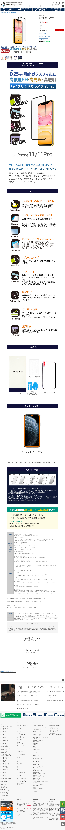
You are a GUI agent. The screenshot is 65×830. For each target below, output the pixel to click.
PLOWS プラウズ (36, 769)
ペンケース (19, 730)
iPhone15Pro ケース (5, 746)
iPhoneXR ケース (4, 777)
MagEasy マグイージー (37, 758)
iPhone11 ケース (4, 772)
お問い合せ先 (52, 799)
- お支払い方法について (54, 728)
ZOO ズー (35, 787)
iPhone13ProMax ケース (5, 761)
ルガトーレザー (20, 763)
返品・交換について (41, 817)
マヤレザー (19, 775)
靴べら (18, 748)
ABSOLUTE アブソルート (38, 729)
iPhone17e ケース (4, 728)
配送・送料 (19, 799)
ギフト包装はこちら (53, 733)
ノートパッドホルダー (21, 734)
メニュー (43, 6)
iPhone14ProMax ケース (5, 754)
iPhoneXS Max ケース (5, 775)
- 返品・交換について (53, 731)
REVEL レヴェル (36, 772)
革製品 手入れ (19, 727)
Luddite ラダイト (36, 753)
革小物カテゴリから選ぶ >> (22, 725)
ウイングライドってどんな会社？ (56, 734)
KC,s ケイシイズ (36, 752)
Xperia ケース (3, 783)
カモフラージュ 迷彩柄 (21, 780)
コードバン (19, 770)
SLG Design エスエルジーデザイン (40, 773)
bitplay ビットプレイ (37, 734)
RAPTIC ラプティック (37, 770)
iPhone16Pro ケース (5, 740)
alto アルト (35, 732)
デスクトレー (19, 736)
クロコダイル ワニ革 (21, 772)
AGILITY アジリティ (37, 731)
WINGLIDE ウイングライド (38, 784)
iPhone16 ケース (4, 737)
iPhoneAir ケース (4, 734)
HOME (2, 12)
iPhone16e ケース (4, 735)
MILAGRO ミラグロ (37, 761)
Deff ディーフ (35, 744)
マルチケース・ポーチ (21, 751)
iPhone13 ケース (4, 758)
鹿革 (18, 767)
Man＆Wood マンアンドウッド (39, 760)
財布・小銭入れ (20, 739)
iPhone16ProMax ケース (5, 742)
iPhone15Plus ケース (5, 745)
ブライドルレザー (20, 761)
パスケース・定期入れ (21, 737)
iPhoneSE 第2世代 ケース (6, 767)
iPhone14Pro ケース (5, 752)
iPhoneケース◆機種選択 (10, 12)
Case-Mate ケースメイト (38, 740)
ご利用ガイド (32, 6)
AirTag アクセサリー (5, 792)
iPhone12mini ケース (5, 763)
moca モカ (35, 763)
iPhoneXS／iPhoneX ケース (6, 773)
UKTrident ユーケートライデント (39, 778)
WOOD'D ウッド (36, 785)
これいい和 (35, 791)
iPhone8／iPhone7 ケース (6, 778)
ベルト (18, 752)
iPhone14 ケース (4, 749)
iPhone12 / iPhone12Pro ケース (7, 764)
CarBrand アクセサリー (5, 793)
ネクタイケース (20, 746)
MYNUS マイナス (36, 764)
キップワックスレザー (21, 777)
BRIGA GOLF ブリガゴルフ (38, 735)
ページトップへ (63, 680)
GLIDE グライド (36, 747)
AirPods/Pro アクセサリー (6, 790)
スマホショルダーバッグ (22, 754)
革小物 (18, 722)
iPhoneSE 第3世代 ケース (6, 755)
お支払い (2, 799)
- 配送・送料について (53, 730)
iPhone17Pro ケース (5, 731)
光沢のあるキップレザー (22, 778)
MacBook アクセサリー (5, 787)
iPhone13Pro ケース (5, 760)
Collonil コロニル (36, 741)
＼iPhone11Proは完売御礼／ (32, 14)
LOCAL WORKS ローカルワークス (40, 756)
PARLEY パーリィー (37, 767)
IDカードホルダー (20, 743)
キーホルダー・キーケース (22, 740)
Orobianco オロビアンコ (38, 766)
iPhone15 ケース (4, 743)
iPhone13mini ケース (5, 757)
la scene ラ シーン (36, 755)
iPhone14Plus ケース (5, 751)
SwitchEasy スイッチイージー (39, 776)
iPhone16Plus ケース (5, 738)
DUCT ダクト (35, 746)
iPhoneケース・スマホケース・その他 (8, 723)
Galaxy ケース (3, 784)
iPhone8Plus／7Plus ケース (6, 780)
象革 (18, 764)
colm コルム (35, 743)
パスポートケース (20, 745)
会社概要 (38, 6)
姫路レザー (19, 760)
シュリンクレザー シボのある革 (23, 781)
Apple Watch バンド (4, 789)
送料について (24, 814)
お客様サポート (53, 722)
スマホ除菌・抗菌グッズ (5, 795)
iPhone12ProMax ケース (5, 766)
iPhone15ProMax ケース (5, 748)
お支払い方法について (9, 827)
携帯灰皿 (18, 749)
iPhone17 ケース (4, 729)
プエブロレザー (20, 773)
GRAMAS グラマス (37, 749)
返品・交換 (35, 799)
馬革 (18, 769)
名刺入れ (18, 742)
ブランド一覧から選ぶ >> (38, 725)
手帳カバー (19, 731)
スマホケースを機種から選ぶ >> (7, 726)
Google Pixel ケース (4, 781)
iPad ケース (3, 786)
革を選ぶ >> (19, 757)
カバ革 (18, 766)
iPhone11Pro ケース (5, 769)
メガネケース (19, 728)
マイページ (57, 725)
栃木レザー (19, 758)
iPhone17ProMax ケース (5, 732)
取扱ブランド (36, 722)
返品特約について (42, 33)
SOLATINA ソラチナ (37, 775)
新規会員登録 (52, 725)
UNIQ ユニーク (36, 779)
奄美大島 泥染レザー (21, 783)
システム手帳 (19, 733)
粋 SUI (34, 793)
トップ (27, 6)
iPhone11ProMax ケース (5, 770)
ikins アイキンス (36, 750)
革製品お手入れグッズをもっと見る (8, 671)
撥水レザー (19, 784)
